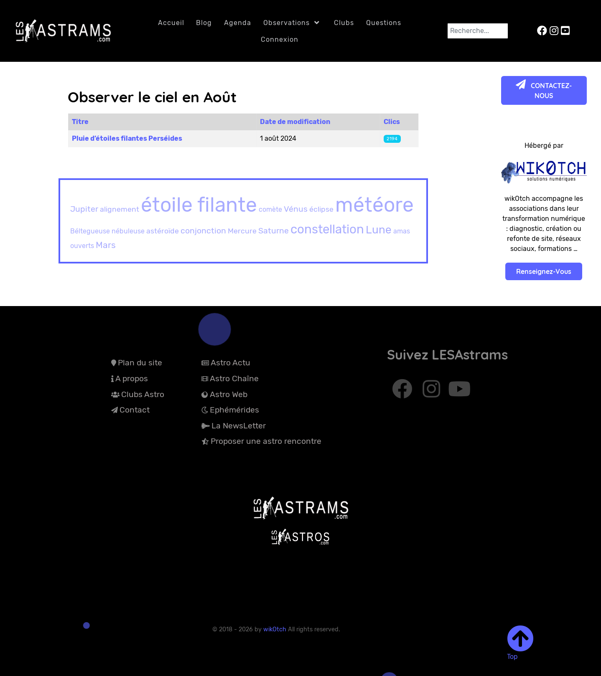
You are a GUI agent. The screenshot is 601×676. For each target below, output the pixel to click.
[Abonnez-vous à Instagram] (432, 393)
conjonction (203, 230)
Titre (80, 122)
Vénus (296, 209)
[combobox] (478, 31)
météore (374, 205)
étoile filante (199, 205)
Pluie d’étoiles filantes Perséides (127, 138)
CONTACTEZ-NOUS (544, 89)
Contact (135, 410)
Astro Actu (230, 362)
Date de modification (295, 122)
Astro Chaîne (234, 378)
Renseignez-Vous (543, 271)
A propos (131, 378)
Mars (106, 245)
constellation (327, 229)
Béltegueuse (90, 231)
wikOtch (275, 629)
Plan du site (140, 362)
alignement (119, 209)
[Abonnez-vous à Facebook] (403, 393)
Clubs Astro (142, 394)
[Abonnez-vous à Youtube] (459, 393)
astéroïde (162, 230)
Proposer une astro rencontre (266, 441)
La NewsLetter (238, 425)
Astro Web (228, 394)
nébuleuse (128, 231)
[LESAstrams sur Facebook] (543, 31)
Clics (392, 122)
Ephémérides (234, 410)
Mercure (242, 230)
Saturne (273, 230)
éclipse (321, 209)
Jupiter (84, 209)
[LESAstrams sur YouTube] (565, 31)
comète (270, 209)
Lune (379, 229)
